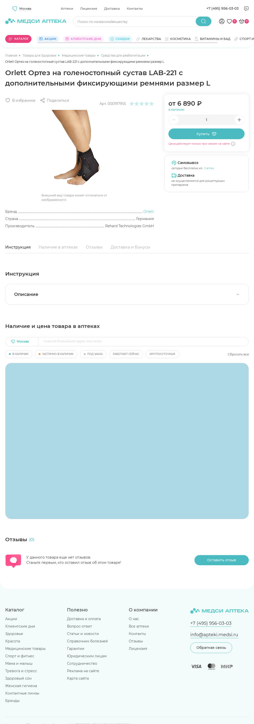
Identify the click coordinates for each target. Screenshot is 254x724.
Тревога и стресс (21, 671)
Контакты (135, 8)
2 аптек (209, 168)
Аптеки (67, 8)
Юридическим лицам (87, 656)
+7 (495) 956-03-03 (222, 8)
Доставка (112, 8)
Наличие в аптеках (58, 247)
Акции (11, 619)
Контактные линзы (22, 693)
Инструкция (18, 247)
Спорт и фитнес (19, 656)
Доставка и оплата (84, 619)
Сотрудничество (82, 663)
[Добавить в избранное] (20, 100)
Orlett (148, 211)
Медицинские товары (79, 55)
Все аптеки (139, 626)
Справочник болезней (87, 641)
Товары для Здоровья (40, 55)
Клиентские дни (20, 626)
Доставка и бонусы (130, 247)
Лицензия (88, 8)
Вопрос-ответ (79, 626)
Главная (11, 55)
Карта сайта (78, 678)
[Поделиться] (54, 100)
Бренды (12, 700)
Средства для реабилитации (123, 55)
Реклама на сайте (83, 671)
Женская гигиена (21, 686)
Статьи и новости (83, 633)
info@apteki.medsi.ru (214, 634)
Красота (12, 641)
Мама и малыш (18, 663)
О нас (134, 619)
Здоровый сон (18, 678)
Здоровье (14, 633)
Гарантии (75, 648)
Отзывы (94, 247)
